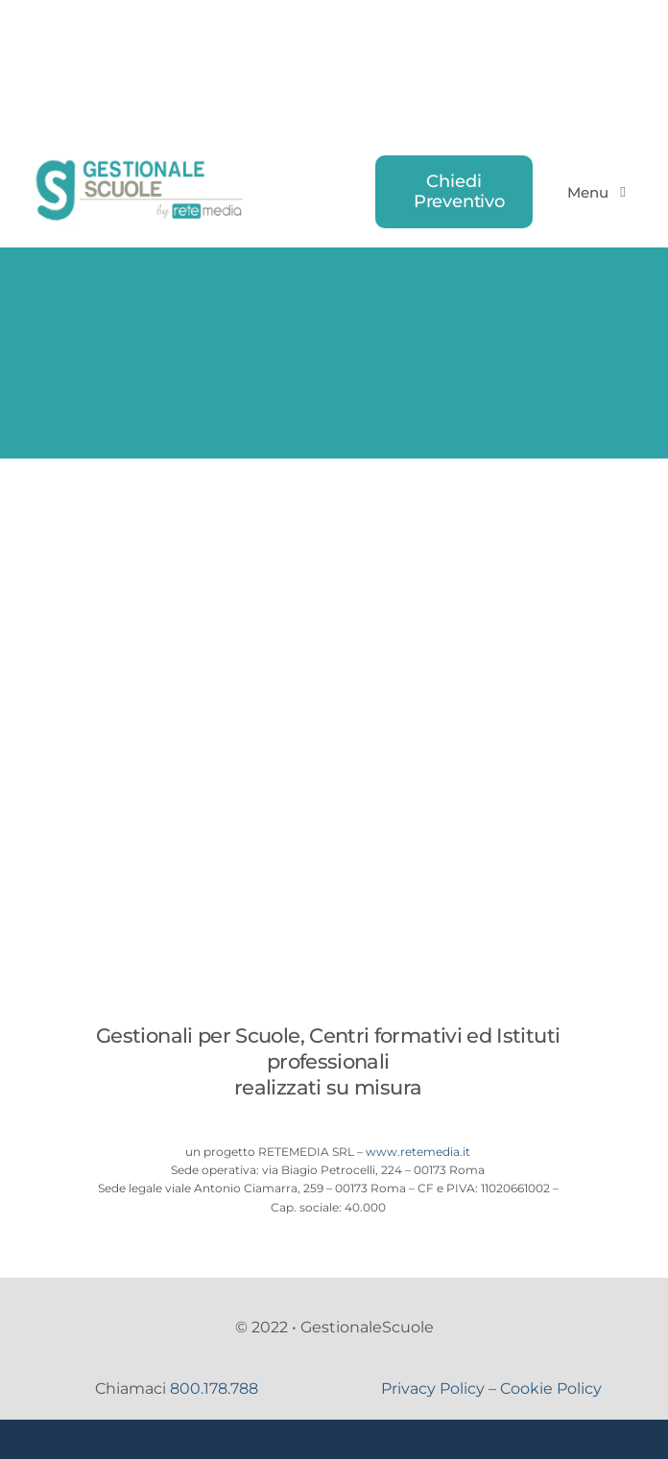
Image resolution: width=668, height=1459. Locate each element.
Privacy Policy (433, 1388)
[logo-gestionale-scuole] (141, 162)
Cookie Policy (551, 1388)
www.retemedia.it (418, 1151)
